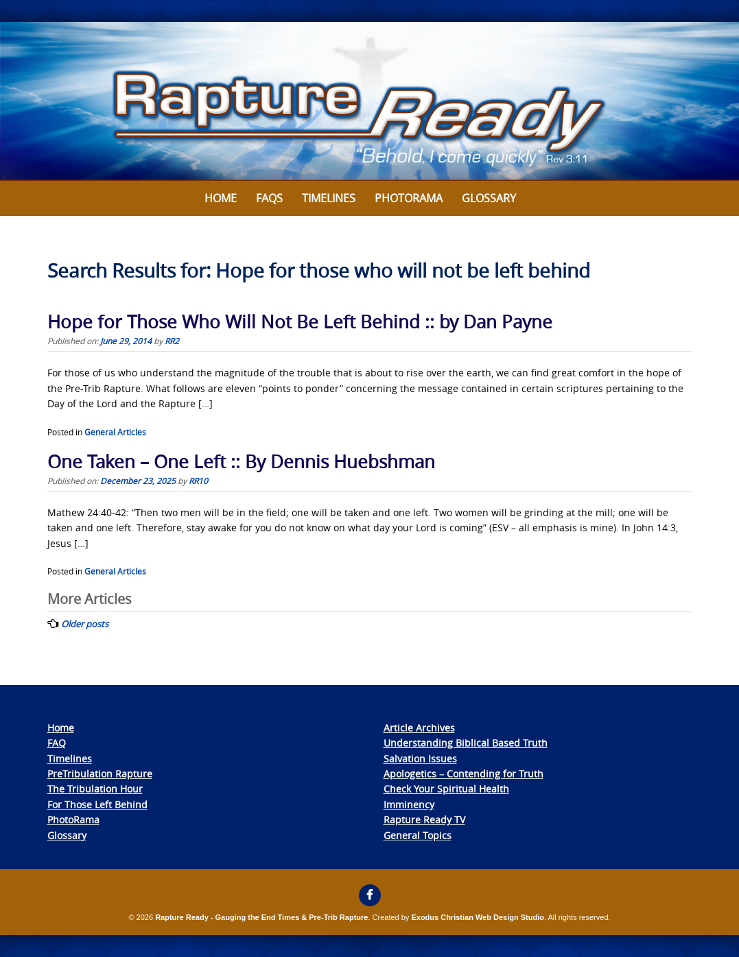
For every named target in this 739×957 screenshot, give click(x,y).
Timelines (328, 198)
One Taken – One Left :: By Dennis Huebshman (241, 462)
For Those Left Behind (97, 804)
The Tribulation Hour (95, 788)
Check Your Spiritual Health (446, 788)
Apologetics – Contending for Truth (463, 773)
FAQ (56, 742)
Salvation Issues (420, 758)
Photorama (409, 198)
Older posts (84, 624)
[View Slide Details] (369, 101)
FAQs (269, 198)
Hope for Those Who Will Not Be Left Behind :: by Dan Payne (299, 322)
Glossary (489, 198)
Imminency (409, 804)
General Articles (115, 431)
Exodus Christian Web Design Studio (477, 917)
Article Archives (419, 727)
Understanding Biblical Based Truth (466, 742)
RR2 (172, 340)
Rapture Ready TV (424, 819)
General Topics (417, 835)
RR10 (198, 480)
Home (220, 198)
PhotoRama (73, 819)
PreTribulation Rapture (99, 773)
